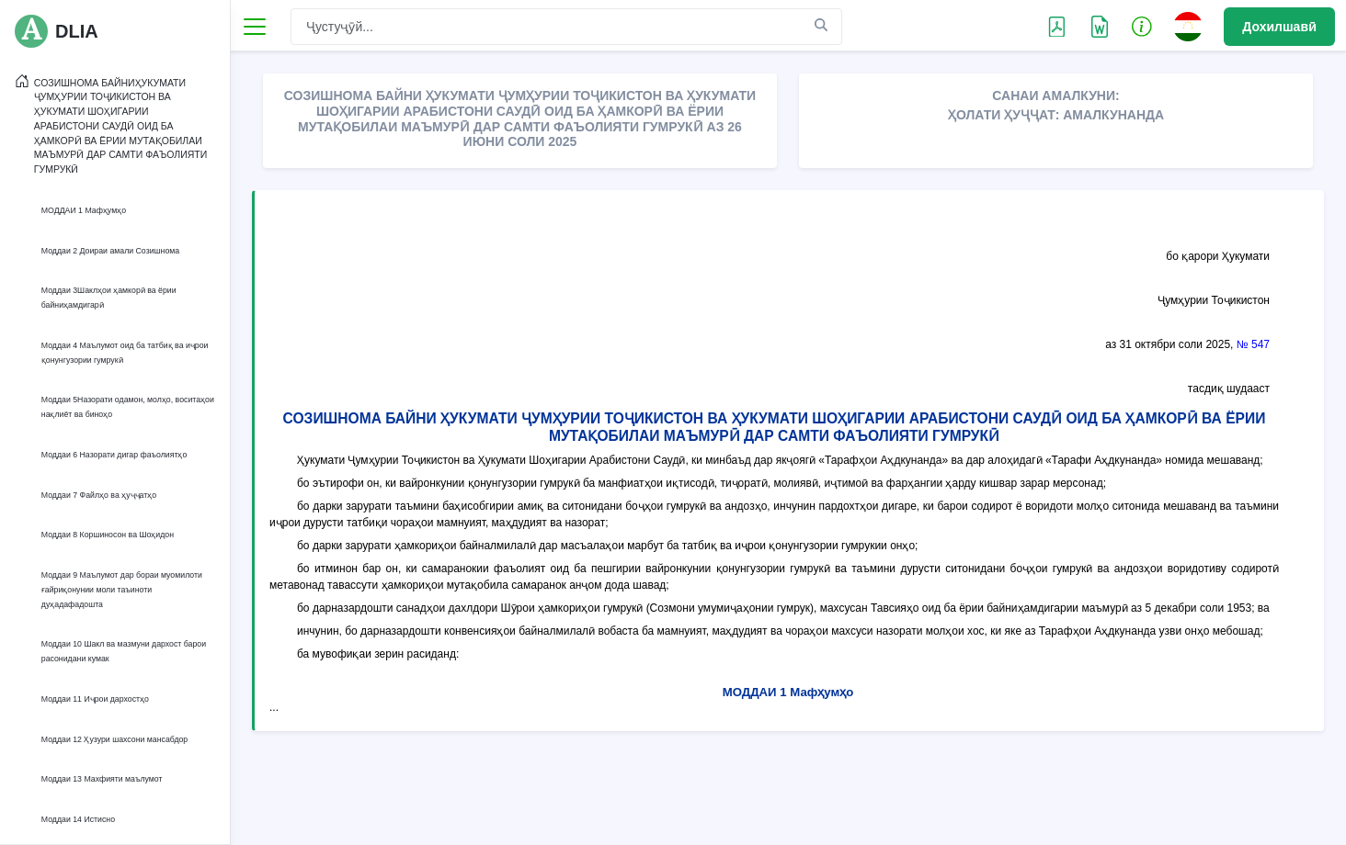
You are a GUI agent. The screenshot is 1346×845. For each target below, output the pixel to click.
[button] (1142, 25)
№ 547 (1253, 344)
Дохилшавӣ (1279, 26)
